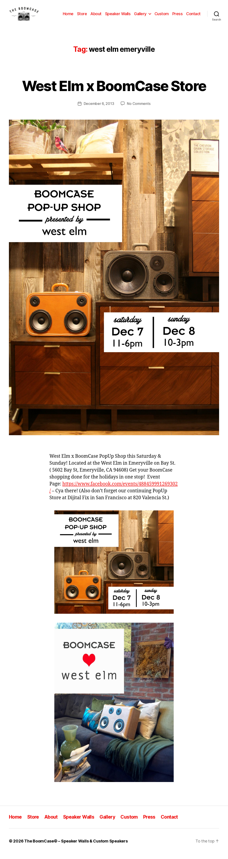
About (96, 16)
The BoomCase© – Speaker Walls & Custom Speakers (76, 846)
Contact (193, 16)
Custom (162, 16)
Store (82, 16)
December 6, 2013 (99, 108)
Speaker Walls (118, 16)
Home (68, 16)
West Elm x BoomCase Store (114, 91)
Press (177, 16)
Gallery (140, 16)
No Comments (138, 108)
